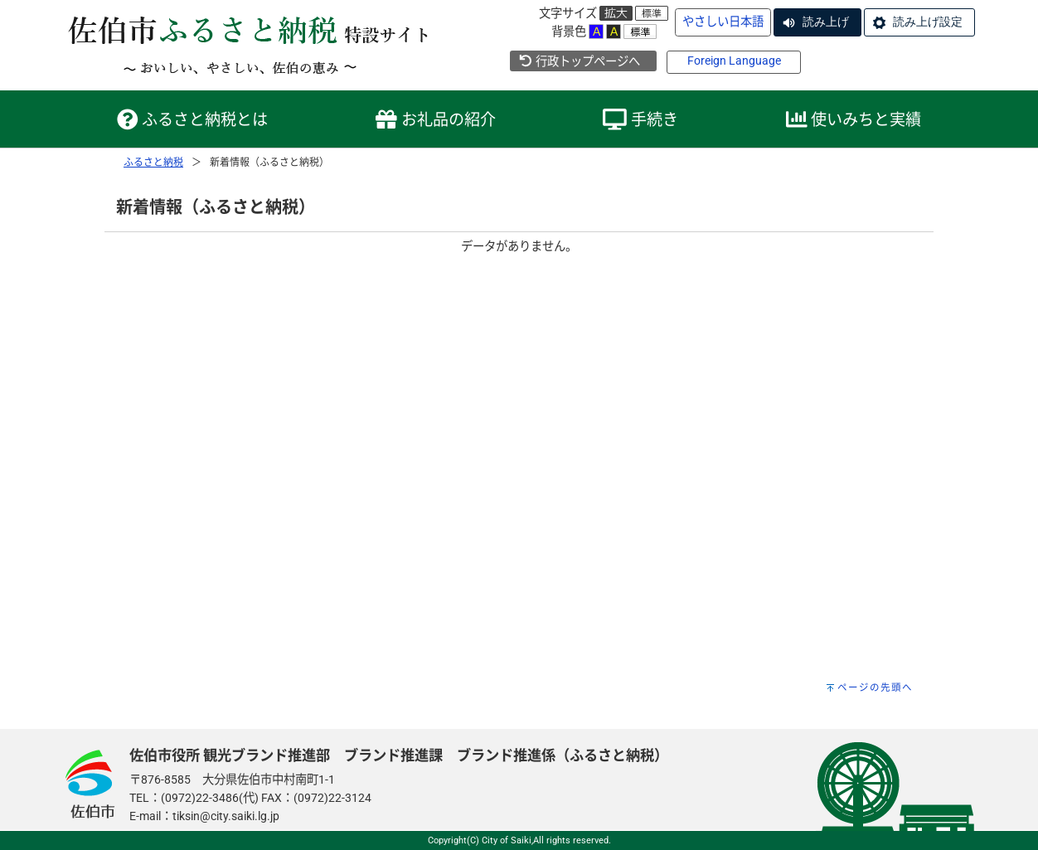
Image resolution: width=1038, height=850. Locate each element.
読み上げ (826, 21)
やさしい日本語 (723, 22)
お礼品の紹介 (436, 119)
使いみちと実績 (854, 119)
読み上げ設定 (928, 21)
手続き (640, 119)
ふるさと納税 (153, 162)
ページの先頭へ (875, 687)
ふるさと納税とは (193, 119)
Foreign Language (734, 61)
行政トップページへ (579, 62)
